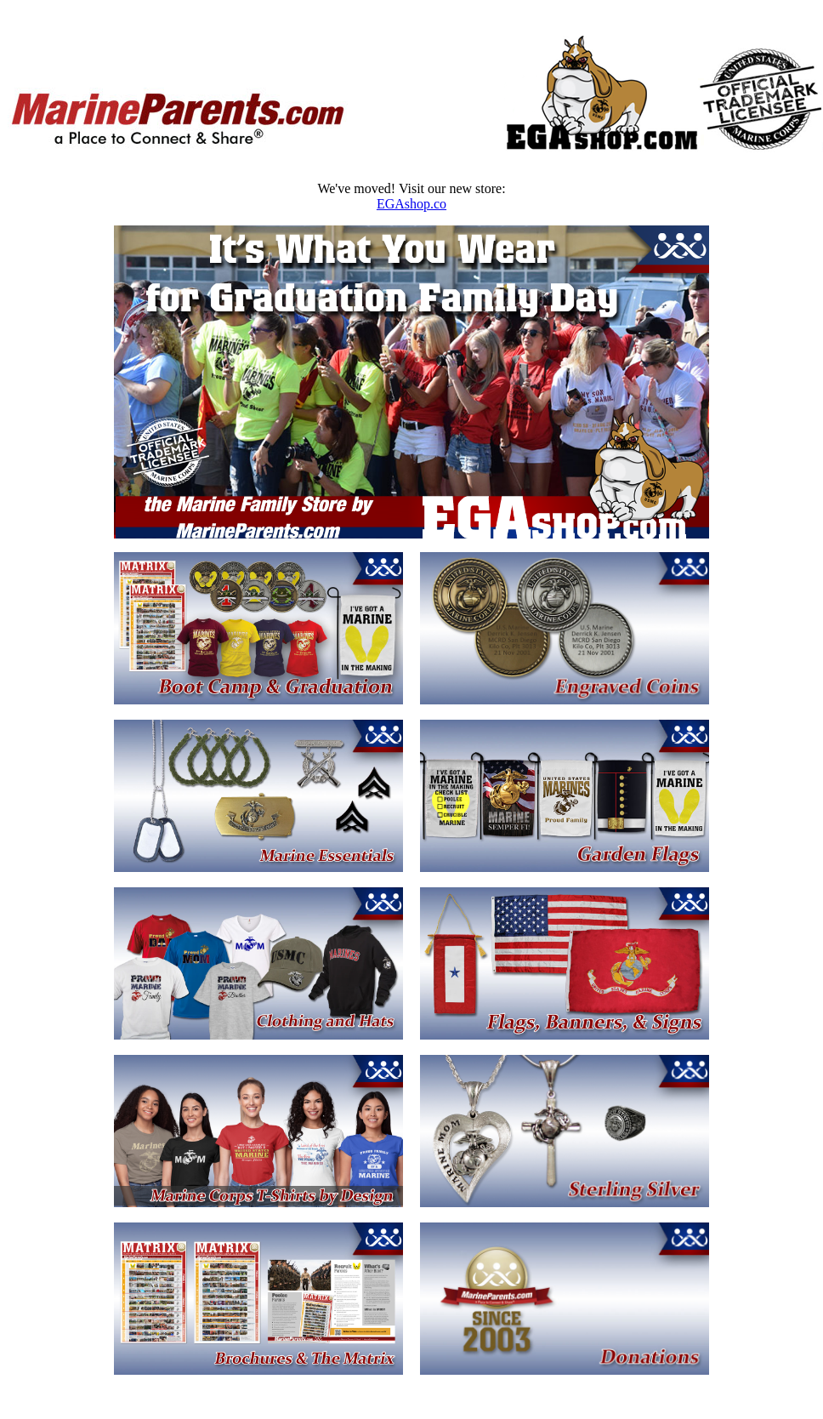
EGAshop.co (411, 204)
